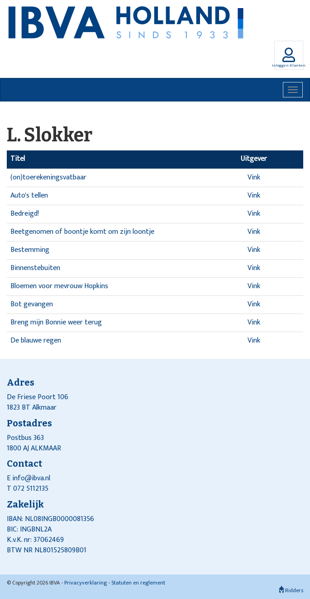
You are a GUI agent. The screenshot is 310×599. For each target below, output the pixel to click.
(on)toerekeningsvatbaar (48, 177)
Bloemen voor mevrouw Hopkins (59, 286)
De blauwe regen (35, 340)
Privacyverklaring (85, 582)
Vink (254, 177)
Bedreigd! (24, 214)
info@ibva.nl (31, 478)
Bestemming (29, 250)
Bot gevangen (31, 304)
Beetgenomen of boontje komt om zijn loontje (82, 232)
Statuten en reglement (138, 582)
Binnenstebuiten (35, 268)
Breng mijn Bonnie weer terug (56, 322)
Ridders (291, 590)
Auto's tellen (29, 195)
